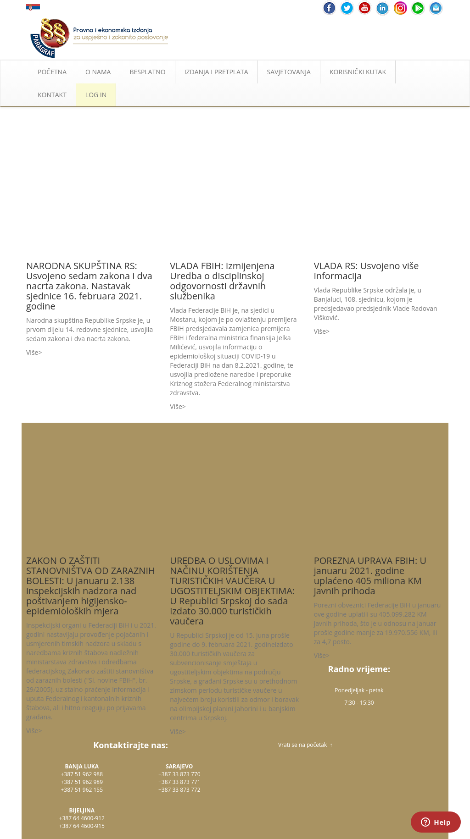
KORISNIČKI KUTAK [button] (358, 71)
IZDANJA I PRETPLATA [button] (216, 71)
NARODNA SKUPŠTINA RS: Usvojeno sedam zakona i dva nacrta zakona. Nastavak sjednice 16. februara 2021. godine (89, 285)
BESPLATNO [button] (147, 71)
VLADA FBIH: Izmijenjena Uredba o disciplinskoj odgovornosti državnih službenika (222, 280)
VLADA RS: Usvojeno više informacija (366, 270)
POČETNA (52, 71)
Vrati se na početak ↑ (305, 745)
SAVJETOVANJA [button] (289, 71)
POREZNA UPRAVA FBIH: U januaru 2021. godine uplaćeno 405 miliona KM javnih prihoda (370, 575)
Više (32, 352)
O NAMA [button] (98, 71)
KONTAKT (52, 94)
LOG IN (95, 94)
